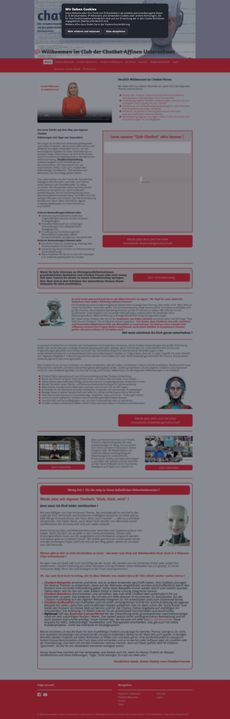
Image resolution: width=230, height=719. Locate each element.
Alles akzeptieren (115, 31)
